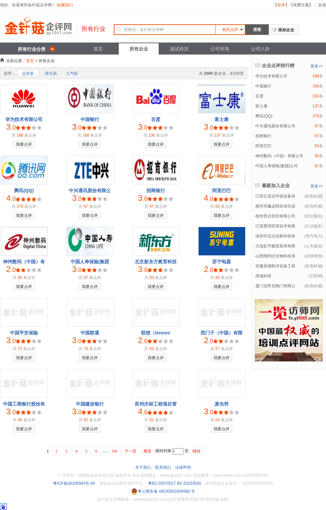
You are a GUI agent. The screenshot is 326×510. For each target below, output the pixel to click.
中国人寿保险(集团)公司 (276, 166)
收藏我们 (65, 5)
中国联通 (90, 332)
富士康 (222, 119)
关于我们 (143, 467)
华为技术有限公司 (24, 119)
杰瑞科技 (263, 276)
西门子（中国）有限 (222, 332)
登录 (281, 5)
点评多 (28, 73)
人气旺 (72, 73)
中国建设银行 (90, 404)
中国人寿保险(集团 (90, 261)
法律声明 (183, 467)
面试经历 (179, 49)
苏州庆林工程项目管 (156, 404)
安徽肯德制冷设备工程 (275, 266)
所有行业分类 (32, 49)
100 (114, 451)
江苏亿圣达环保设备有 (275, 196)
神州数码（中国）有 (24, 261)
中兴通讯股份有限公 (90, 190)
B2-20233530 (189, 483)
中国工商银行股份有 (24, 404)
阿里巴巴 (221, 190)
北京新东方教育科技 (156, 261)
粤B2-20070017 (161, 483)
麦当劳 (222, 404)
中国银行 (90, 119)
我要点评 (24, 144)
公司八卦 (260, 49)
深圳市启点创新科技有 (275, 236)
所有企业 (138, 49)
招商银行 (155, 190)
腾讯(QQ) (24, 190)
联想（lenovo (155, 332)
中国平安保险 (24, 332)
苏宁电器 (221, 261)
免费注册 (301, 5)
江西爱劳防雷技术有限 (275, 226)
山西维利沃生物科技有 (275, 256)
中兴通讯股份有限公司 (275, 126)
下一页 (130, 451)
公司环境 (220, 49)
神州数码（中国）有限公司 (279, 156)
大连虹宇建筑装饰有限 (275, 246)
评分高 (51, 73)
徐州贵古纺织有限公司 (275, 216)
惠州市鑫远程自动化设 (275, 206)
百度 (155, 119)
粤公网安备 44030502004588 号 (163, 491)
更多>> (316, 66)
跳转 (197, 451)
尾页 (147, 451)
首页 (98, 49)
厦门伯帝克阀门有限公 (275, 286)
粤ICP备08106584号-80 (74, 483)
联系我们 (163, 467)
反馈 (322, 5)
